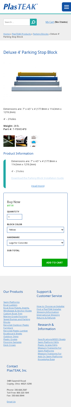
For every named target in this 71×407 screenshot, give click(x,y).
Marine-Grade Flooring (15, 316)
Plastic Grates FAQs (47, 345)
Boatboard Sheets (12, 333)
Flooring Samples (12, 342)
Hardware (13, 237)
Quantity (13, 211)
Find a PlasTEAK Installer (49, 309)
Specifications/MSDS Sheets (52, 339)
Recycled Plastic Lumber (15, 330)
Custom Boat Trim (12, 313)
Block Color (14, 224)
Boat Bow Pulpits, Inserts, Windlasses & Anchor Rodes (17, 309)
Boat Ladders (10, 304)
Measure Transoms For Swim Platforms (50, 349)
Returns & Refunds (46, 317)
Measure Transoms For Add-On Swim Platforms (50, 355)
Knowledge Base (46, 359)
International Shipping (48, 314)
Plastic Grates (10, 339)
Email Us (11, 401)
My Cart (50, 22)
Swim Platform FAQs (48, 342)
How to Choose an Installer (51, 306)
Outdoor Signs (10, 336)
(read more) (37, 186)
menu (66, 6)
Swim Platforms (11, 302)
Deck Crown (9, 345)
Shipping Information (48, 312)
